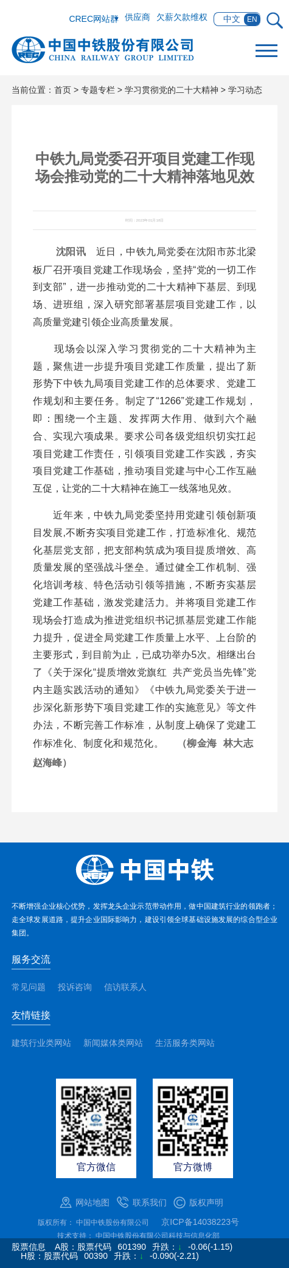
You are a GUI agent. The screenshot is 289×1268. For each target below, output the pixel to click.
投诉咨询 (75, 987)
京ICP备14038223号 (200, 1222)
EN (252, 19)
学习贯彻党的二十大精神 (171, 90)
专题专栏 (98, 90)
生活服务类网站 (185, 1043)
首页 (62, 90)
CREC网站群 (94, 19)
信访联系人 (125, 987)
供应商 (137, 17)
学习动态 (245, 90)
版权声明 (206, 1202)
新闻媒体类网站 (113, 1043)
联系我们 (150, 1202)
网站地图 (92, 1202)
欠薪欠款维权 (181, 17)
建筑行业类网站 (41, 1043)
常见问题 (29, 987)
